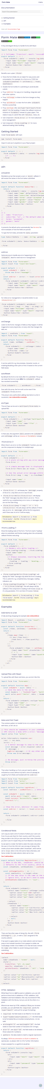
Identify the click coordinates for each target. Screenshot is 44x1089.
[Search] (22, 11)
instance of (28, 436)
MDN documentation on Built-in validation (22, 1039)
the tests (36, 227)
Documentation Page (14, 29)
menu (40, 2)
